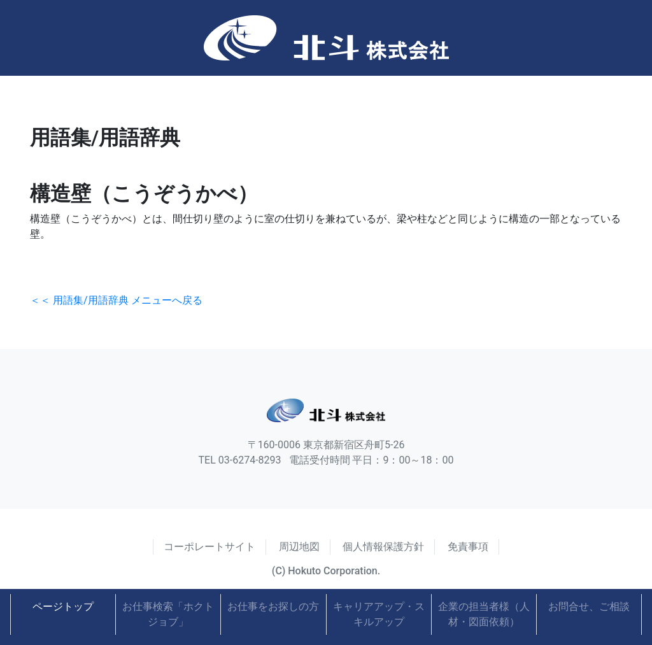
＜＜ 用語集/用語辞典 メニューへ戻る (116, 300)
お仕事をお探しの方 (273, 606)
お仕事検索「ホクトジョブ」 (168, 614)
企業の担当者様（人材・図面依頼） (484, 614)
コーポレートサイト (209, 547)
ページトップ (63, 606)
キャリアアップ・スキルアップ (379, 614)
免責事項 (468, 547)
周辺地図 (299, 547)
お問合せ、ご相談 (589, 606)
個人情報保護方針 (383, 547)
